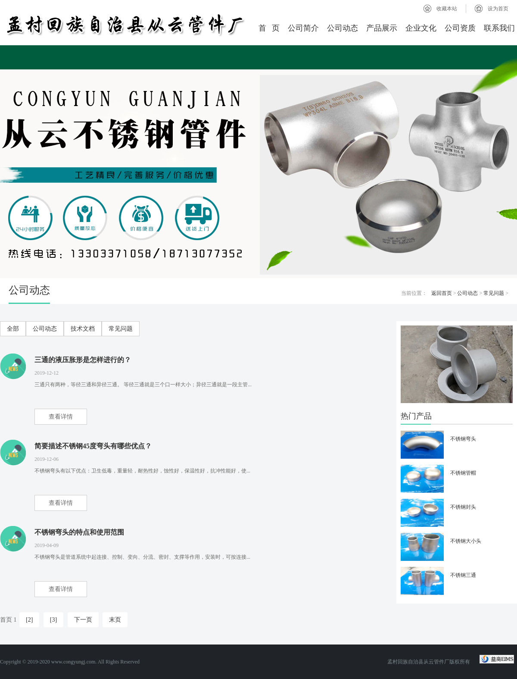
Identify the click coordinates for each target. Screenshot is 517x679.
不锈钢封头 (463, 507)
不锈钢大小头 (465, 541)
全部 (13, 328)
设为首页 (498, 9)
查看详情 (61, 416)
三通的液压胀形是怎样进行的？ (82, 359)
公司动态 (342, 28)
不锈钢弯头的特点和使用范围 (79, 532)
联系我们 (499, 28)
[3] (53, 619)
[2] (29, 619)
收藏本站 (446, 9)
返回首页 (441, 293)
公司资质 (460, 28)
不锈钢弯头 (463, 439)
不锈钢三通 (463, 575)
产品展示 (381, 28)
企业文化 (420, 28)
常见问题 (493, 293)
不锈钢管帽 (463, 473)
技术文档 (83, 328)
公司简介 (303, 28)
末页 (115, 619)
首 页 (269, 28)
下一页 (83, 619)
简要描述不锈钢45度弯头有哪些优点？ (93, 446)
